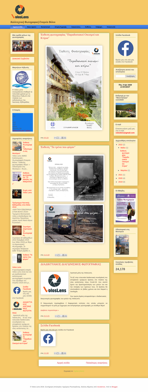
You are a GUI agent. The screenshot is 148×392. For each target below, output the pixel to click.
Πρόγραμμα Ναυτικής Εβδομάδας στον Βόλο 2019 (21, 205)
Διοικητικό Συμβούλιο (20, 59)
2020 (120, 178)
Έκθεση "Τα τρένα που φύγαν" (58, 147)
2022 (120, 145)
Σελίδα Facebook (50, 325)
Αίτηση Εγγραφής (61, 27)
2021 (120, 175)
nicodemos (101, 387)
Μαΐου (123, 148)
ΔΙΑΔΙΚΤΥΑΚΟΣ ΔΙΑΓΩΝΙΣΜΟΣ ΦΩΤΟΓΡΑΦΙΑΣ (71, 264)
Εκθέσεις (88, 27)
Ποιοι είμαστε (31, 27)
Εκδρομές (99, 27)
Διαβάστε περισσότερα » (50, 310)
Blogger (114, 387)
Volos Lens (16, 267)
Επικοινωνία (111, 27)
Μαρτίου (124, 170)
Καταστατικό (45, 27)
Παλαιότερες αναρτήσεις (96, 363)
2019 (120, 182)
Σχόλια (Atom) (79, 371)
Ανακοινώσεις (75, 27)
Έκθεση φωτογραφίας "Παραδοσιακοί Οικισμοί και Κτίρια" (124, 158)
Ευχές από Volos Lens (27, 191)
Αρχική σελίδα (17, 27)
